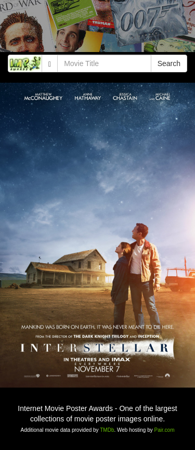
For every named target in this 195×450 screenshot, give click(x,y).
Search (169, 63)
